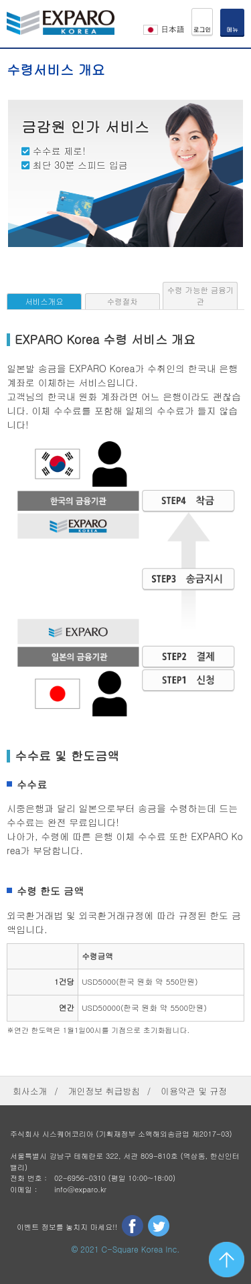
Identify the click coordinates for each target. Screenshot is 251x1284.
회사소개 (30, 1091)
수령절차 (122, 301)
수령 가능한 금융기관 (200, 296)
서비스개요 (44, 301)
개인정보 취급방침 (104, 1091)
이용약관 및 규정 (194, 1091)
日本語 (164, 28)
